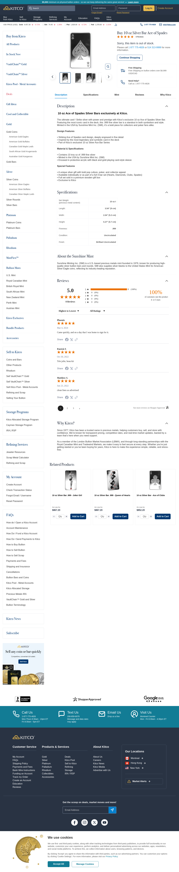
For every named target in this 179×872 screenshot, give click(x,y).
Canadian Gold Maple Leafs (21, 146)
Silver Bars (11, 205)
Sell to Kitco (14, 352)
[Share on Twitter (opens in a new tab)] (71, 339)
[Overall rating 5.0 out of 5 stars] (125, 36)
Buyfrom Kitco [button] (8, 18)
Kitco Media (99, 767)
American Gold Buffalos (19, 142)
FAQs (10, 515)
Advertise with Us (101, 770)
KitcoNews (109, 18)
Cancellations (13, 572)
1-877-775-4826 (142, 84)
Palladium (11, 237)
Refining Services (17, 444)
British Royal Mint (15, 286)
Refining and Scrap (15, 392)
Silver (9, 171)
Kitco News (13, 619)
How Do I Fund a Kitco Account (21, 533)
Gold (9, 124)
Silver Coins (12, 179)
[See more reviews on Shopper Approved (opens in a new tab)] (76, 340)
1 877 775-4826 (150, 25)
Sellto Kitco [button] (23, 18)
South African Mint (15, 292)
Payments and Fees (16, 561)
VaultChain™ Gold (16, 64)
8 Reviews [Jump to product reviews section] (139, 37)
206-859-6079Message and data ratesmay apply (77, 719)
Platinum (11, 215)
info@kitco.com (169, 25)
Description (61, 95)
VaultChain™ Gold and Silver (20, 599)
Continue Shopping (129, 57)
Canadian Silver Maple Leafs (21, 194)
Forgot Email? (97, 13)
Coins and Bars (14, 359)
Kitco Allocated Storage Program (22, 419)
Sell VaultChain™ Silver (18, 381)
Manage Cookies (85, 864)
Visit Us (145, 712)
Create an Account (22, 780)
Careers (97, 760)
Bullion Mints (13, 267)
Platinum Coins (13, 222)
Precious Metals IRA (16, 594)
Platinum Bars (13, 228)
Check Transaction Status (19, 490)
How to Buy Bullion (15, 544)
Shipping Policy (20, 763)
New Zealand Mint (15, 297)
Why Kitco (165, 95)
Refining (69, 767)
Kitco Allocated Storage (17, 588)
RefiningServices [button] (53, 18)
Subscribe (12, 633)
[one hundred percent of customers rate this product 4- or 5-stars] (155, 295)
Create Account (165, 8)
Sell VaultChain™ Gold (17, 376)
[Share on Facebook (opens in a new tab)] (67, 340)
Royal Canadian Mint (16, 281)
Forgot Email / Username (18, 495)
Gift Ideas (11, 104)
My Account (14, 477)
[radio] (113, 289)
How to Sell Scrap (15, 555)
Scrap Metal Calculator (17, 457)
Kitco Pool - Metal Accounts (21, 84)
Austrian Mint (12, 308)
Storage (69, 770)
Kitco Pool (70, 760)
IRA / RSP (70, 773)
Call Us (27, 712)
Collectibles (47, 773)
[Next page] (79, 408)
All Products (12, 44)
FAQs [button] (97, 18)
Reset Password (123, 13)
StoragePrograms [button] (37, 18)
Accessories (12, 338)
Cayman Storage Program (19, 425)
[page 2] (67, 408)
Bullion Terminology (16, 605)
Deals (9, 94)
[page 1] (60, 408)
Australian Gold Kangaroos (20, 156)
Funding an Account (22, 773)
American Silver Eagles (19, 184)
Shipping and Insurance (18, 566)
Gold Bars (11, 162)
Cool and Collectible (17, 114)
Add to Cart (78, 516)
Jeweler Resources (15, 452)
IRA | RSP (11, 430)
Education (18, 783)
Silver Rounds (13, 199)
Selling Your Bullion (15, 398)
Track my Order (20, 777)
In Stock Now (13, 54)
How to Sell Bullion (15, 550)
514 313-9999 (154, 47)
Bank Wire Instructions (24, 770)
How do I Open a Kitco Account (21, 522)
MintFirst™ (12, 257)
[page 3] (73, 408)
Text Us (72, 712)
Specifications (90, 95)
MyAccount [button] (67, 18)
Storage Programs (17, 412)
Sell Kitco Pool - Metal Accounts (22, 387)
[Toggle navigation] (38, 36)
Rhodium (11, 247)
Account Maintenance (17, 528)
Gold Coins (11, 132)
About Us (97, 757)
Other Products (13, 365)
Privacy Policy (112, 856)
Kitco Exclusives (15, 318)
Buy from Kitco (16, 36)
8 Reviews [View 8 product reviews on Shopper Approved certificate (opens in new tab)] (75, 301)
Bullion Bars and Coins (17, 577)
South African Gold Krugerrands (23, 151)
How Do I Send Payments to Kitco (23, 539)
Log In (149, 8)
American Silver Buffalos (19, 189)
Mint (117, 95)
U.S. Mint (11, 275)
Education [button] (82, 18)
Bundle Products (15, 328)
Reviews (139, 95)
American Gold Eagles (19, 137)
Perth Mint (11, 303)
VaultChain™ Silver (16, 74)
